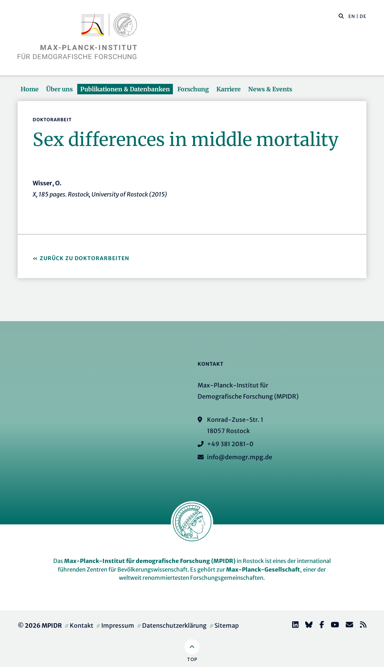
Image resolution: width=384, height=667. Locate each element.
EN (351, 16)
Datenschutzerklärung (174, 625)
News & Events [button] (270, 89)
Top (192, 659)
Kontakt (81, 625)
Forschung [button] (193, 89)
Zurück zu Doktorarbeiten (84, 258)
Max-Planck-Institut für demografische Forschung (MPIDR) (150, 560)
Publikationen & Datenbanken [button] (125, 89)
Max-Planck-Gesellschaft (263, 569)
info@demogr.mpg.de (239, 457)
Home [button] (30, 89)
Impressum (117, 625)
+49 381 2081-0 (230, 444)
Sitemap (226, 625)
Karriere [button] (228, 89)
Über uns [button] (59, 89)
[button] (341, 15)
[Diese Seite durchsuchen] (337, 16)
